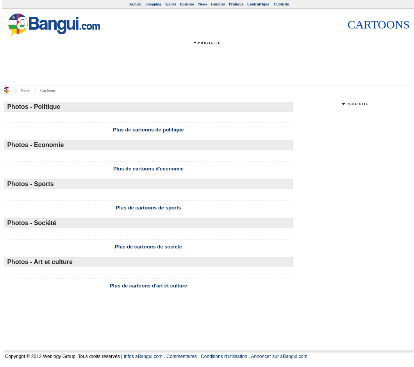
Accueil (135, 4)
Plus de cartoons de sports (148, 208)
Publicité (281, 4)
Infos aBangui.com (143, 356)
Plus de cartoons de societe (148, 247)
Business (187, 4)
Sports (170, 4)
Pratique (236, 4)
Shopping (153, 4)
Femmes (218, 4)
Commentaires (181, 356)
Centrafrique (258, 4)
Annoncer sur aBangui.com (279, 356)
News (202, 4)
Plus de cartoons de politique (148, 130)
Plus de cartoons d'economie (148, 169)
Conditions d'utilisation (224, 356)
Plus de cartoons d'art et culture (148, 286)
